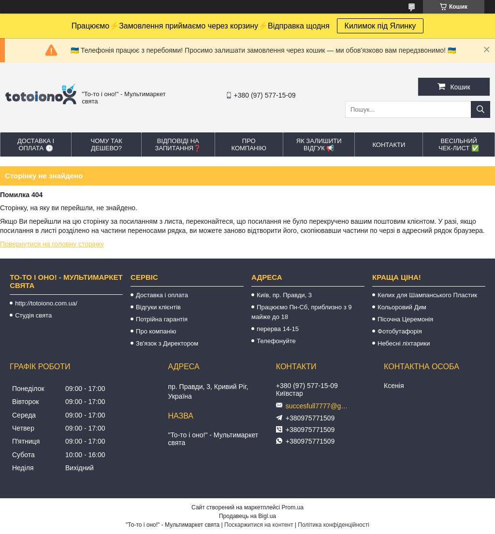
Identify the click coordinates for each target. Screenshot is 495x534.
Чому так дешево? (106, 144)
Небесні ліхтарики (404, 343)
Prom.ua (293, 507)
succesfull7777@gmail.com (319, 406)
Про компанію (248, 144)
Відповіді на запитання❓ (178, 144)
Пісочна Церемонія (405, 319)
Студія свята (33, 315)
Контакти (388, 144)
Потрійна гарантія (162, 319)
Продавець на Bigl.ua (247, 516)
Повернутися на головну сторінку (52, 244)
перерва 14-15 (278, 328)
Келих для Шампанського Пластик (427, 295)
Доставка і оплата (162, 295)
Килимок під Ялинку (380, 26)
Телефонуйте (276, 341)
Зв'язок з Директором (167, 343)
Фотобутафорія (400, 331)
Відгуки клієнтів (158, 307)
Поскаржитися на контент (258, 524)
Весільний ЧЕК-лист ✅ (458, 144)
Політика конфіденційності (333, 524)
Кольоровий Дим (402, 307)
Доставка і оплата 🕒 (35, 144)
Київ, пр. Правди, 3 (284, 295)
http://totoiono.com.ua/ (46, 303)
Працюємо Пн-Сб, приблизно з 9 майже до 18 (301, 311)
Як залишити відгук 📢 (319, 144)
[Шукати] (480, 109)
